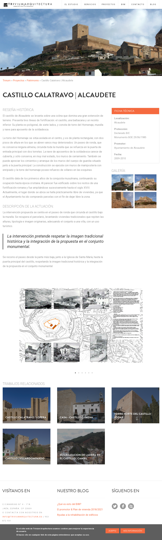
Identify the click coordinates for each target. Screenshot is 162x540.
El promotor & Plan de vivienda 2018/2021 (80, 509)
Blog (153, 4)
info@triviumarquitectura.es (22, 517)
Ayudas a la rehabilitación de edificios (77, 515)
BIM (123, 4)
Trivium (7, 80)
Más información (132, 530)
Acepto (112, 530)
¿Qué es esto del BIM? (69, 504)
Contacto (137, 4)
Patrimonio (33, 80)
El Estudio (71, 4)
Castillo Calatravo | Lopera (25, 417)
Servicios (90, 4)
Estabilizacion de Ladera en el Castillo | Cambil (80, 456)
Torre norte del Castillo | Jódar (133, 415)
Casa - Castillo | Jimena (76, 417)
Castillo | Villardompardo (24, 458)
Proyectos (108, 4)
